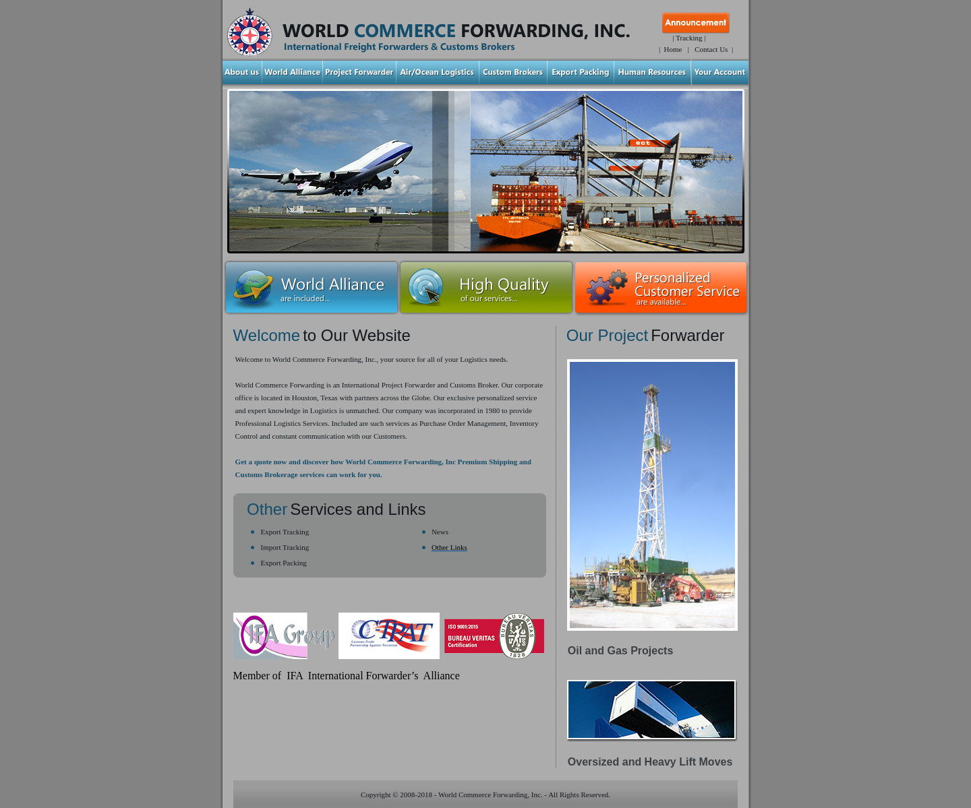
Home (673, 49)
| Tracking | (688, 38)
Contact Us (711, 49)
